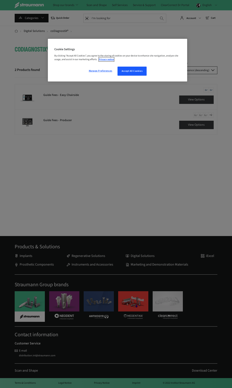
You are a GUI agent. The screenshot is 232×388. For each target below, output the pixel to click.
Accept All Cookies (132, 71)
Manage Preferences (100, 71)
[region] (117, 60)
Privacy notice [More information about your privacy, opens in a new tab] (106, 59)
